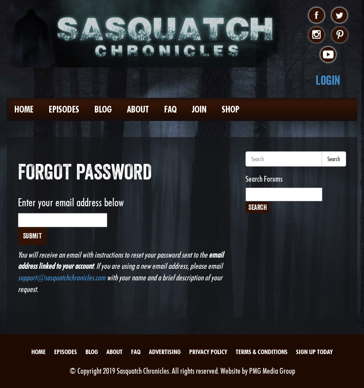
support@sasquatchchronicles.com (62, 277)
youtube (328, 55)
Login (328, 80)
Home (24, 109)
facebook (316, 15)
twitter (339, 15)
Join (199, 109)
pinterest (339, 35)
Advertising (165, 352)
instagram (316, 35)
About (138, 109)
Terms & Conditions (262, 352)
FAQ (170, 109)
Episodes (64, 109)
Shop (230, 109)
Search (333, 159)
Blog (103, 109)
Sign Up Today (314, 352)
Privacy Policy (208, 352)
